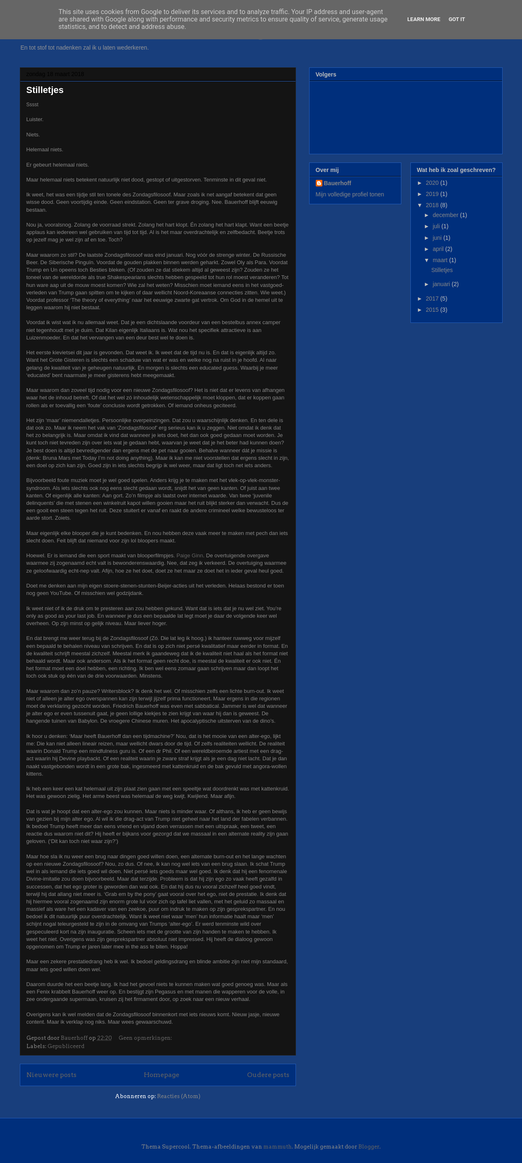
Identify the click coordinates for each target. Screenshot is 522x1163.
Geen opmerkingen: (146, 1038)
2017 (433, 298)
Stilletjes (45, 90)
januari (442, 284)
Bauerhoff (337, 183)
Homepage (161, 1075)
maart (441, 260)
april (439, 249)
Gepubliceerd (66, 1046)
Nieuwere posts (51, 1075)
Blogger (368, 1147)
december (446, 215)
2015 (433, 309)
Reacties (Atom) (178, 1096)
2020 (433, 182)
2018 (433, 205)
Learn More (424, 19)
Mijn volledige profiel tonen (350, 194)
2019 (433, 194)
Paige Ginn (189, 555)
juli (437, 226)
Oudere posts (268, 1075)
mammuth (277, 1147)
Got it (456, 19)
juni (438, 237)
